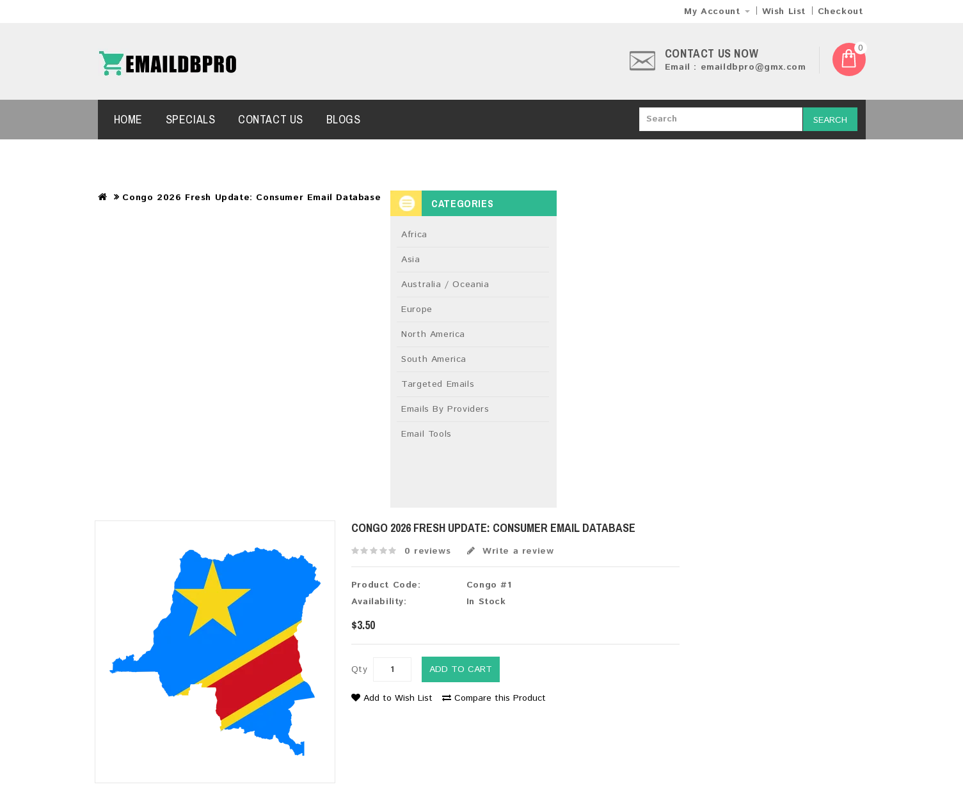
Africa (414, 234)
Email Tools (426, 434)
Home (128, 119)
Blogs (343, 119)
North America (433, 334)
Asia (410, 259)
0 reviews (427, 551)
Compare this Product (494, 698)
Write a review (510, 551)
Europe (417, 309)
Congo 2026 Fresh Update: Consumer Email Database (251, 197)
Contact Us (270, 119)
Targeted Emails (437, 384)
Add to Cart (460, 669)
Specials (191, 119)
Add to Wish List (392, 698)
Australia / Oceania (445, 284)
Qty (359, 669)
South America (433, 359)
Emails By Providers (445, 409)
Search (830, 120)
